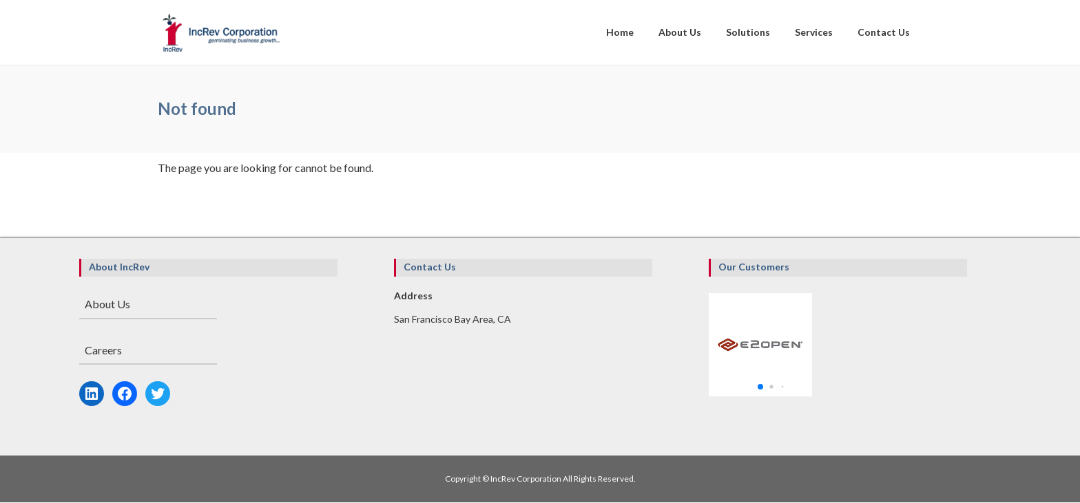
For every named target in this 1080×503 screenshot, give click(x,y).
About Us (107, 303)
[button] (760, 386)
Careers (103, 349)
